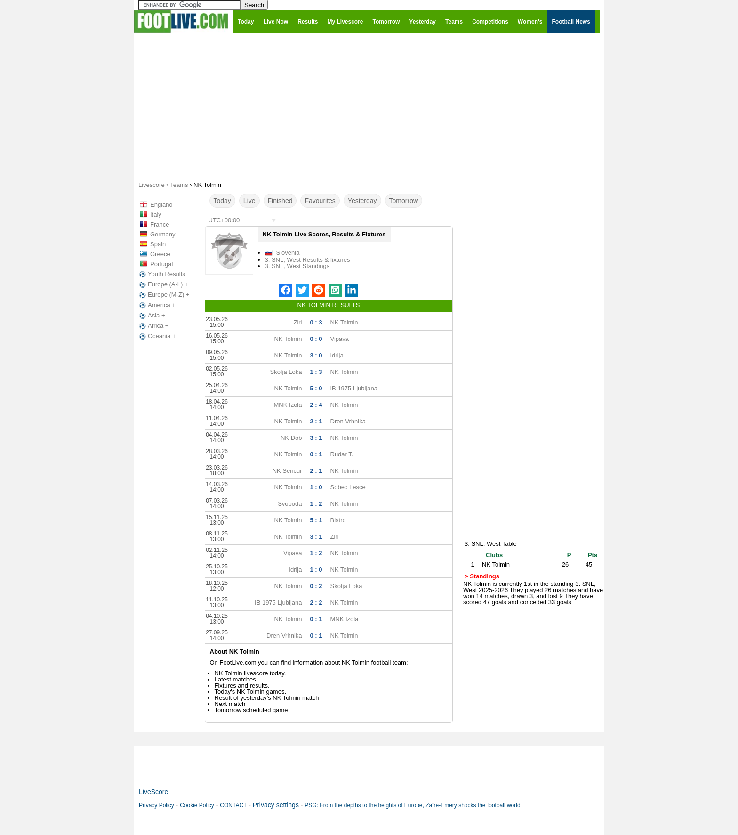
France (159, 224)
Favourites (320, 200)
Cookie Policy (197, 805)
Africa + (152, 326)
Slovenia (288, 252)
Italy (155, 214)
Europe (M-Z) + (163, 295)
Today (222, 200)
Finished (280, 200)
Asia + (151, 315)
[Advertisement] (369, 106)
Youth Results (161, 274)
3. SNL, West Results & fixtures (307, 259)
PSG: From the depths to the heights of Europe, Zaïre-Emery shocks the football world (412, 805)
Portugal (161, 264)
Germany (162, 234)
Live (249, 200)
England (161, 204)
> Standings (482, 576)
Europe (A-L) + (162, 284)
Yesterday (362, 200)
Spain (158, 244)
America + (156, 305)
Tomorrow (403, 200)
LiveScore (153, 791)
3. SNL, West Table (491, 543)
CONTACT (233, 805)
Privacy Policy (156, 805)
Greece (160, 254)
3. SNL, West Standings (297, 265)
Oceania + (156, 336)
